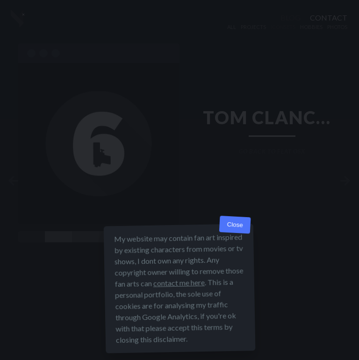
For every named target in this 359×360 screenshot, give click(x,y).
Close (235, 225)
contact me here (179, 283)
